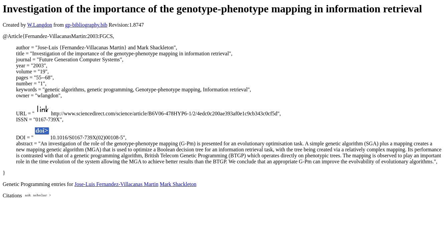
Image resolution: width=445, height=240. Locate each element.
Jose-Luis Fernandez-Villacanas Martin (116, 184)
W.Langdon (39, 25)
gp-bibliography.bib (86, 25)
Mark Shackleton (178, 184)
